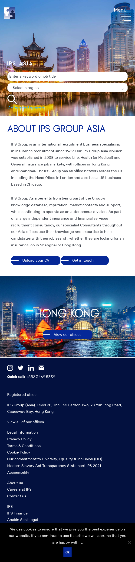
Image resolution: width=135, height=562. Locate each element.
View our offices (67, 334)
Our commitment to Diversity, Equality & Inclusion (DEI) (54, 459)
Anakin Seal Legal (22, 520)
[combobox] (67, 96)
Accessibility (18, 472)
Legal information (22, 432)
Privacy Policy (19, 439)
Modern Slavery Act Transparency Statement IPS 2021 (54, 466)
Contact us (16, 496)
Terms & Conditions (24, 446)
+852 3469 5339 (31, 377)
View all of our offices (25, 422)
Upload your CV (35, 260)
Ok (67, 552)
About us (15, 483)
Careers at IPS (19, 489)
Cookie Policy (18, 452)
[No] (129, 542)
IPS (10, 506)
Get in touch (83, 260)
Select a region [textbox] (26, 96)
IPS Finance (17, 513)
